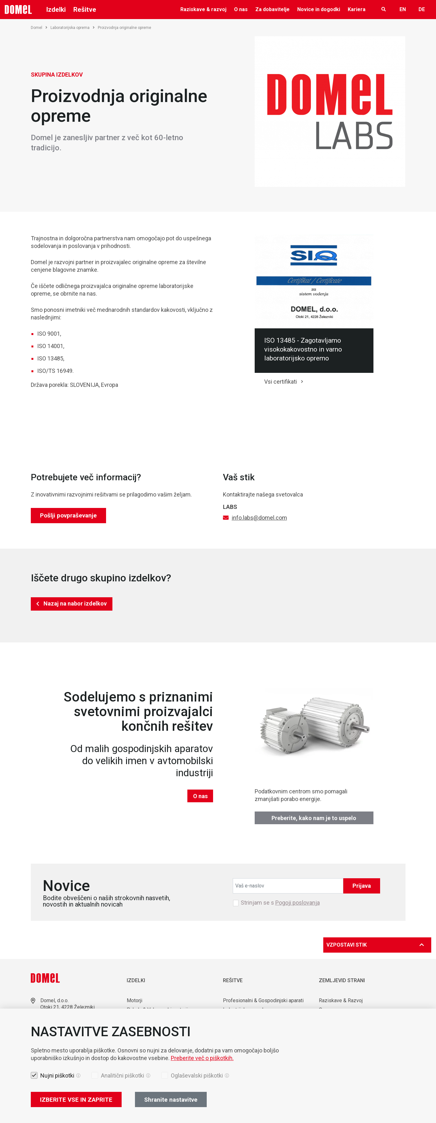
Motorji (134, 1000)
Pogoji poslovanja (297, 902)
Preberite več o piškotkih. (202, 1100)
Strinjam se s (280, 903)
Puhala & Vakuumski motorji (157, 1010)
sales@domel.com (61, 1029)
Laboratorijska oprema (72, 27)
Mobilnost (234, 1028)
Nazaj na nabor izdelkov (75, 603)
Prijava (361, 885)
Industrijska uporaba (245, 1010)
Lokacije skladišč (59, 1036)
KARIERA (329, 1037)
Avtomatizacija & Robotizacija (159, 1037)
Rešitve (84, 9)
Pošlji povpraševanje (68, 515)
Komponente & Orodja (151, 1028)
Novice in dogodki (318, 9)
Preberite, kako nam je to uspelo (314, 818)
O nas (241, 9)
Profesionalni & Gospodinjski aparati (263, 1000)
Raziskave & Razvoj (341, 1000)
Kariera (357, 9)
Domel (39, 27)
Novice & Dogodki (339, 1028)
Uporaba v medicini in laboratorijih (260, 1019)
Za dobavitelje (272, 9)
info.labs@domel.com (259, 517)
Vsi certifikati (280, 381)
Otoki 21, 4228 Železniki (67, 1007)
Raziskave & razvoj (203, 9)
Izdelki (56, 9)
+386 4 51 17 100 (60, 1021)
